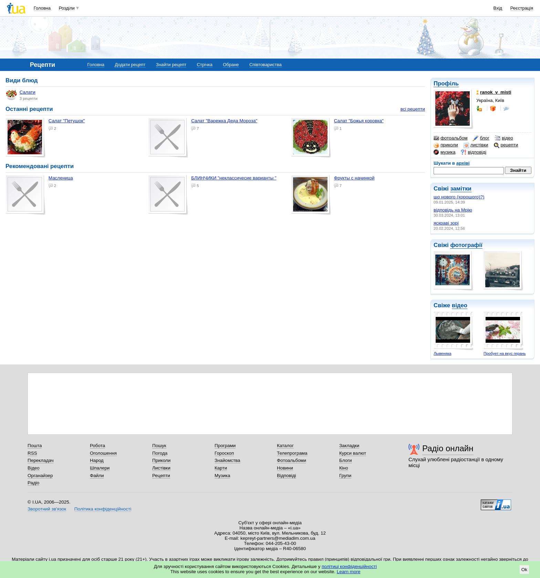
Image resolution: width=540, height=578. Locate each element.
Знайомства (227, 460)
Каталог (285, 445)
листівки (476, 145)
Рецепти (161, 475)
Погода (159, 453)
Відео (34, 468)
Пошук (159, 445)
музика (444, 152)
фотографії (466, 245)
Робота (97, 445)
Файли (97, 475)
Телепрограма (292, 453)
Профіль (446, 83)
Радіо (33, 482)
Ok (524, 569)
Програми (225, 445)
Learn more (349, 571)
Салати (20, 95)
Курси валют (352, 453)
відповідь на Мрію (453, 210)
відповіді (473, 152)
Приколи (161, 460)
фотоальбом (450, 138)
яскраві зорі (446, 223)
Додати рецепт (130, 64)
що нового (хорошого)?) (459, 196)
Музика (222, 475)
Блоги (345, 460)
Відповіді (286, 475)
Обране (231, 64)
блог (481, 138)
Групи (345, 475)
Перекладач (40, 460)
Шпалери (100, 468)
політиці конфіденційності (349, 566)
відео (504, 138)
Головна (42, 8)
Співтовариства (265, 64)
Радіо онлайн (448, 448)
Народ (97, 460)
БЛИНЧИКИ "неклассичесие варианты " (233, 177)
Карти (221, 468)
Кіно (343, 468)
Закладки (349, 445)
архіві (463, 163)
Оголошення (103, 453)
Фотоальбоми (291, 460)
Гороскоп (224, 453)
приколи (446, 145)
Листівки (161, 468)
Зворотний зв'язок (47, 509)
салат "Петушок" (67, 120)
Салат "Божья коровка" (359, 120)
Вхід (498, 8)
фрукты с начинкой (354, 177)
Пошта (35, 445)
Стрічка (204, 64)
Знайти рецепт (171, 64)
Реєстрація (521, 8)
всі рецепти (413, 109)
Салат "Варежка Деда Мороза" (224, 120)
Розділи (67, 8)
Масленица (61, 177)
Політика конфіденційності (102, 509)
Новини (285, 468)
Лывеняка (442, 353)
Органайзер (40, 475)
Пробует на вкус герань (505, 353)
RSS (32, 453)
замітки (460, 188)
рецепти (506, 145)
